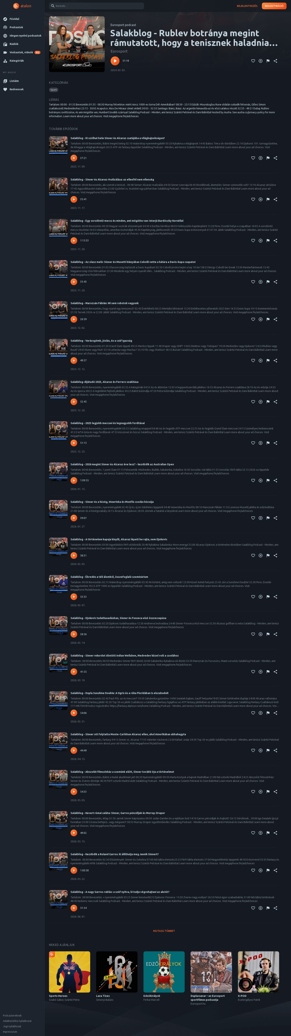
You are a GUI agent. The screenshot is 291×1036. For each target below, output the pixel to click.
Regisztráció (274, 6)
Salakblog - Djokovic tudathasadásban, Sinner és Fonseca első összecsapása (118, 618)
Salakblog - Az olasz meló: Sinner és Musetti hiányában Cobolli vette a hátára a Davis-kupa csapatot (133, 261)
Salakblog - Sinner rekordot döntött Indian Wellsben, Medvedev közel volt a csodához (125, 655)
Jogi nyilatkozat (12, 1026)
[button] (22, 19)
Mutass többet (164, 931)
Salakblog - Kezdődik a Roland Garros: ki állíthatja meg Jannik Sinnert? (115, 854)
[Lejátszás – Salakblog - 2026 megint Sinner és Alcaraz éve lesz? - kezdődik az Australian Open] (74, 480)
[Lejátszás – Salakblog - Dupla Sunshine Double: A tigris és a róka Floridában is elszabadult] (74, 713)
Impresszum (10, 1031)
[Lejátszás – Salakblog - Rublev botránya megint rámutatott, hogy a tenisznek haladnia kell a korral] (115, 60)
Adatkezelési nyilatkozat (17, 1020)
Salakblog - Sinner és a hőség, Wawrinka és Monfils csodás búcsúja (112, 501)
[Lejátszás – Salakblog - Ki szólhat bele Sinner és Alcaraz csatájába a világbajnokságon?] (74, 158)
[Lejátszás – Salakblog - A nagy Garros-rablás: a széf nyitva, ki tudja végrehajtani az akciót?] (74, 908)
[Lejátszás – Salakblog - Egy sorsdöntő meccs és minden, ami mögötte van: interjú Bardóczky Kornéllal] (74, 240)
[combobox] (96, 6)
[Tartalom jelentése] (268, 61)
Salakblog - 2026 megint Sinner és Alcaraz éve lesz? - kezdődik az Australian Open (122, 464)
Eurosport (119, 51)
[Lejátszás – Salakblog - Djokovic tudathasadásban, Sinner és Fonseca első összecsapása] (74, 634)
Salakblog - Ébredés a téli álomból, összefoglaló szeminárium (109, 576)
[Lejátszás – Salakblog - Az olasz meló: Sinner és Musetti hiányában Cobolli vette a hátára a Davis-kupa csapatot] (74, 281)
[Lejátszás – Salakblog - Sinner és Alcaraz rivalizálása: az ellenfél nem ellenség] (74, 199)
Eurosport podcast (123, 25)
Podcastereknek (12, 1015)
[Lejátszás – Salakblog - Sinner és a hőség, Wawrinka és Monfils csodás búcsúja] (74, 518)
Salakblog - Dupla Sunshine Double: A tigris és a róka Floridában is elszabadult (120, 693)
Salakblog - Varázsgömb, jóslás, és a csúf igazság (101, 340)
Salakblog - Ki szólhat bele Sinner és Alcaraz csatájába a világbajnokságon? (118, 138)
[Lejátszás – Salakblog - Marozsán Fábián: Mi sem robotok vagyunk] (74, 319)
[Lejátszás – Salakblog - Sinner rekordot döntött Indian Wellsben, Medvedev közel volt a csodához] (74, 671)
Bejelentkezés (247, 6)
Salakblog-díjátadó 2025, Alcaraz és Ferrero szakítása (104, 381)
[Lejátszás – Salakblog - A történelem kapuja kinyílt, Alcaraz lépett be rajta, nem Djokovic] (74, 555)
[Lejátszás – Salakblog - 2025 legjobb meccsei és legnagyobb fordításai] (74, 443)
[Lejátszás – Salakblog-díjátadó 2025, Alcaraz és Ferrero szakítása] (74, 401)
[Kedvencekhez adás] (253, 61)
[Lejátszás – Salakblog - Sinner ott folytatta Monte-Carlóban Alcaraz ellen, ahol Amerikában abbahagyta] (74, 750)
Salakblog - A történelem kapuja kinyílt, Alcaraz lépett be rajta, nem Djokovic (119, 539)
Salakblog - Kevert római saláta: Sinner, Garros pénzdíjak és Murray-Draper (118, 813)
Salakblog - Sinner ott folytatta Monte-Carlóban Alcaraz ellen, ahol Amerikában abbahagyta (128, 734)
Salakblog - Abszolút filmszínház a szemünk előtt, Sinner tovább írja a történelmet (122, 771)
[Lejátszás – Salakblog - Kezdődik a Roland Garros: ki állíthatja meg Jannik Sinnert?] (74, 870)
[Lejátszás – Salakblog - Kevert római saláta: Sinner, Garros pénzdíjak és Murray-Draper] (74, 833)
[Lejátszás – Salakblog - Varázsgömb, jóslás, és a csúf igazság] (74, 360)
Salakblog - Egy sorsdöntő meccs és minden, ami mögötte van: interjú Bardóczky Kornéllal (127, 220)
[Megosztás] (275, 61)
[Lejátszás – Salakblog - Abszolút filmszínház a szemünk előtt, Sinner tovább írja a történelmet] (74, 791)
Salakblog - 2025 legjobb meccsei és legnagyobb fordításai (108, 423)
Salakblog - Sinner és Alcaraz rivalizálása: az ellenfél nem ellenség (112, 179)
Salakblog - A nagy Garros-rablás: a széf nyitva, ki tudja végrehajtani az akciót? (120, 891)
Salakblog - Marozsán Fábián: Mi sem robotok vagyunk (105, 303)
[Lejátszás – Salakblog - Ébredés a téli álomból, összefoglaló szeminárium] (74, 596)
